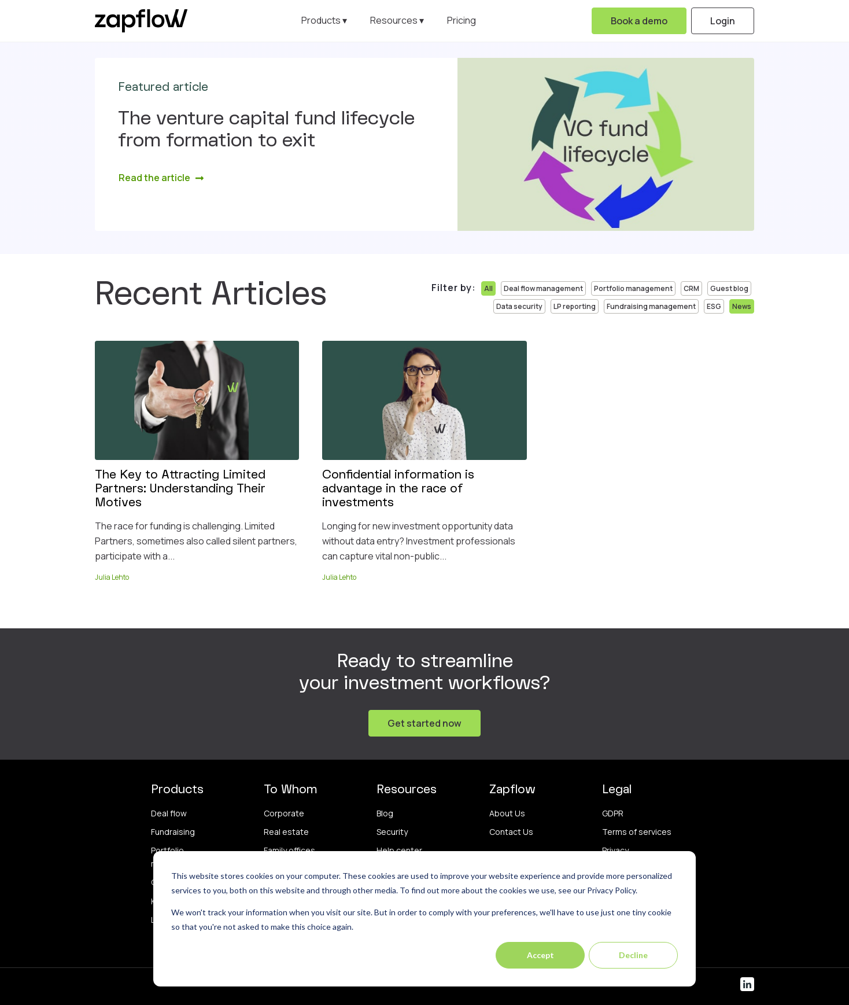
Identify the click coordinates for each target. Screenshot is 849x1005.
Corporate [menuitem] (284, 813)
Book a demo (639, 20)
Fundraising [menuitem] (173, 831)
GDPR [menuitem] (612, 813)
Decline (633, 955)
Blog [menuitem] (384, 813)
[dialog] (424, 918)
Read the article (161, 177)
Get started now (424, 723)
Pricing (461, 20)
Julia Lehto (112, 577)
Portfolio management (633, 288)
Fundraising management (651, 306)
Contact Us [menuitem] (511, 831)
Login (722, 20)
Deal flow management (543, 288)
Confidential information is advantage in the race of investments (398, 489)
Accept (540, 955)
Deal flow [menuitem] (169, 813)
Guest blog (729, 288)
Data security (519, 306)
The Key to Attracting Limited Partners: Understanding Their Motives (180, 489)
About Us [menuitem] (507, 813)
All (488, 288)
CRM (691, 288)
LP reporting (574, 306)
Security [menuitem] (392, 831)
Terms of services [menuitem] (636, 831)
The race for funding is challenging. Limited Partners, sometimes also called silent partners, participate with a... (196, 541)
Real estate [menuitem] (286, 831)
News (741, 306)
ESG (714, 306)
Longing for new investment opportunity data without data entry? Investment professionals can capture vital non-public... (418, 541)
